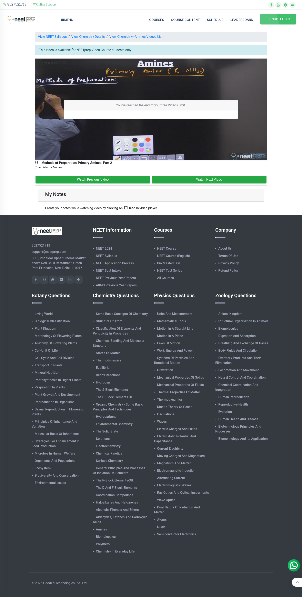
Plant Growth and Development (57, 395)
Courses (156, 20)
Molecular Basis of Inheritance (57, 434)
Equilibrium (104, 368)
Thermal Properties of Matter (178, 392)
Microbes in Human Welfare (55, 453)
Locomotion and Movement (238, 370)
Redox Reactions (108, 375)
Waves (162, 422)
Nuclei (161, 527)
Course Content (185, 20)
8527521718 (15, 4)
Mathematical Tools (171, 321)
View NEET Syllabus (52, 37)
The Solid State (107, 431)
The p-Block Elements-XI (114, 397)
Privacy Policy (228, 263)
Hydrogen (103, 382)
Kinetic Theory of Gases (174, 407)
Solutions (103, 439)
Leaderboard (241, 20)
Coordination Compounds (114, 495)
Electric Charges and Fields (177, 429)
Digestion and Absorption (237, 336)
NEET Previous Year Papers (116, 278)
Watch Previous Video (93, 179)
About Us (225, 248)
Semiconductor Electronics (176, 534)
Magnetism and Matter (174, 463)
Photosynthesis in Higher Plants (58, 380)
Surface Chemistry (109, 461)
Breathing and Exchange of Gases (243, 343)
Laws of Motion (168, 343)
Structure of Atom (109, 321)
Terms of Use (228, 256)
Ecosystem (43, 468)
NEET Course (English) (173, 256)
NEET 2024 (104, 248)
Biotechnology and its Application (243, 439)
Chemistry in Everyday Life (115, 551)
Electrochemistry (108, 446)
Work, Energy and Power (175, 350)
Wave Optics (166, 500)
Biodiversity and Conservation (57, 475)
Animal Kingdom (230, 314)
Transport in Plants (49, 365)
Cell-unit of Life (46, 350)
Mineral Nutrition (47, 373)
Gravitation (165, 370)
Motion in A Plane (170, 336)
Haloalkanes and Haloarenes (117, 502)
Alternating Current (171, 478)
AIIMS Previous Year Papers (116, 285)
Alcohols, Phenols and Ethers (117, 510)
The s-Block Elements (112, 390)
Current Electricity (170, 448)
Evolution (225, 412)
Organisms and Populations (55, 461)
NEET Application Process (115, 263)
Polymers (103, 544)
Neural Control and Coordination (242, 377)
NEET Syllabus (106, 256)
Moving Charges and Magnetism (181, 456)
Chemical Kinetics (109, 453)
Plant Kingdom (45, 328)
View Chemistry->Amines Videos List (135, 37)
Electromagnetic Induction (176, 470)
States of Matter (108, 353)
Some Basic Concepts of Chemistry (122, 314)
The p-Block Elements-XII (114, 480)
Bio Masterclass (169, 263)
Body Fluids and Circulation (238, 350)
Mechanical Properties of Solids (180, 377)
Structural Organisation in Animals (243, 321)
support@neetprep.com (49, 252)
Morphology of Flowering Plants (58, 336)
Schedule (215, 20)
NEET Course (166, 248)
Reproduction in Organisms (54, 402)
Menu (67, 20)
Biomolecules (106, 537)
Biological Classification (52, 321)
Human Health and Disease (238, 419)
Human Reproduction (233, 397)
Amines (101, 529)
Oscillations (165, 414)
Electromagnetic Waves (174, 485)
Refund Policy (228, 270)
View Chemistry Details (88, 37)
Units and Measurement (174, 314)
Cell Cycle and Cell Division (54, 358)
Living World (44, 314)
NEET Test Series (169, 270)
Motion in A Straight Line (175, 328)
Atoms (162, 519)
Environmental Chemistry (114, 424)
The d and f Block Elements (116, 488)
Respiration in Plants (50, 387)
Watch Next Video (209, 179)
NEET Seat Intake (108, 270)
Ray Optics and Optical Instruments (183, 493)
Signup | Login (278, 19)
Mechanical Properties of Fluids (180, 385)
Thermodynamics (108, 360)
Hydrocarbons (106, 417)
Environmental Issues (50, 483)
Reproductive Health (233, 404)
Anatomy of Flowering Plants (56, 343)
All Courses (165, 278)
